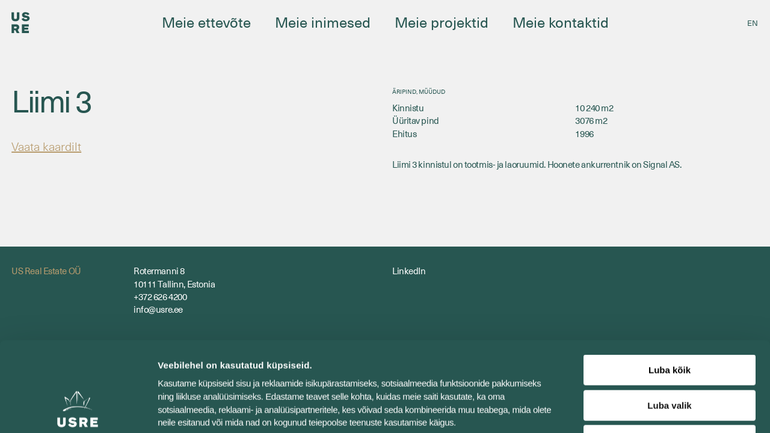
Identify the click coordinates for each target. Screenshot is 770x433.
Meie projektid (441, 21)
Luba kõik (669, 286)
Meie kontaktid (561, 21)
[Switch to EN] (752, 23)
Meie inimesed (323, 21)
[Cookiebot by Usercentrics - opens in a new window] (78, 410)
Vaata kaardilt (46, 146)
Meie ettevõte (206, 21)
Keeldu (669, 356)
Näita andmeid (621, 409)
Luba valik (669, 321)
